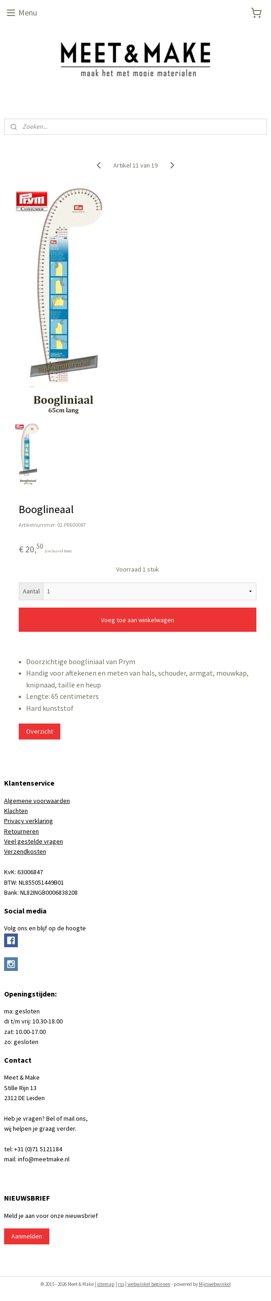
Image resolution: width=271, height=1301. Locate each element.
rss (121, 1284)
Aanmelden (26, 1236)
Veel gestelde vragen (33, 841)
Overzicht (39, 731)
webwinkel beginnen (149, 1284)
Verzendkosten (25, 851)
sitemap (106, 1284)
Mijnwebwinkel (215, 1284)
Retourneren (21, 831)
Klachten (16, 811)
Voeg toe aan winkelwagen (137, 619)
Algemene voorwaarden (37, 801)
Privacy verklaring (28, 821)
